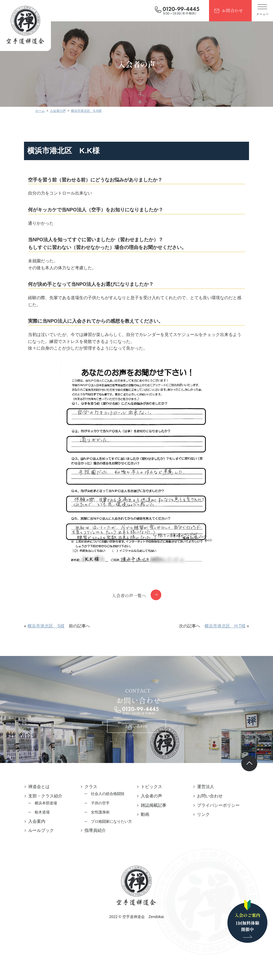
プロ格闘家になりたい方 (109, 821)
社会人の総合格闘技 (106, 794)
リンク (205, 814)
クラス (89, 786)
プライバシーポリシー (220, 805)
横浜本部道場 (42, 803)
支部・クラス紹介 (42, 796)
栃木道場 (38, 812)
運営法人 (207, 786)
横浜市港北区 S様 (43, 626)
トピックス (151, 786)
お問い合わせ (136, 726)
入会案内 (33, 821)
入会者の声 (151, 796)
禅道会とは (35, 786)
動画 (145, 814)
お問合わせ (232, 10)
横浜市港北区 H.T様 (228, 626)
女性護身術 (98, 812)
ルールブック (38, 830)
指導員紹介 (93, 830)
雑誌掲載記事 (153, 805)
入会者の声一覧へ (129, 595)
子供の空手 (98, 803)
